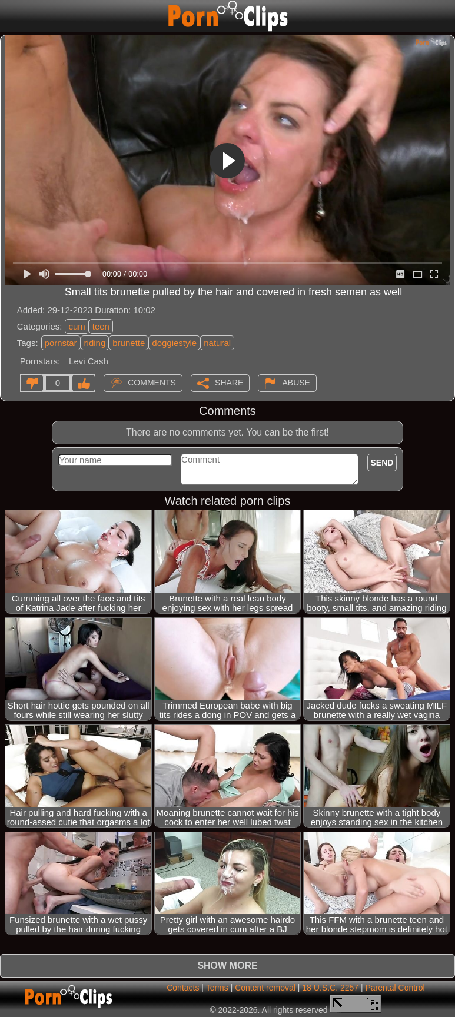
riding (95, 343)
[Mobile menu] (10, 15)
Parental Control (394, 987)
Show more (227, 965)
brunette (128, 343)
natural (217, 343)
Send (382, 462)
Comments (152, 382)
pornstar (61, 343)
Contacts (183, 987)
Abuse (296, 382)
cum (76, 326)
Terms (217, 987)
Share (229, 382)
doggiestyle (174, 343)
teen (100, 326)
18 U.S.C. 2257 (330, 987)
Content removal (265, 987)
